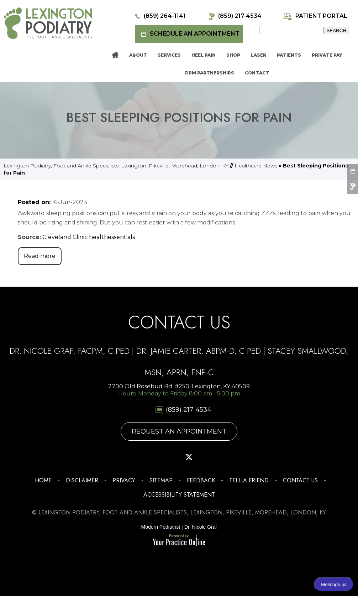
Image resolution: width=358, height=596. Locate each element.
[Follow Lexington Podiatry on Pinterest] (169, 457)
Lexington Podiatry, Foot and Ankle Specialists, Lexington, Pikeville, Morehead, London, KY (116, 165)
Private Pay (327, 55)
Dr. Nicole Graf (200, 527)
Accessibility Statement (179, 495)
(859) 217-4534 (234, 16)
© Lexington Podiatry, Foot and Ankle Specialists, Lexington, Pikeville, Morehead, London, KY (179, 512)
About (138, 55)
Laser (258, 55)
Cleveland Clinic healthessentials (88, 237)
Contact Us (300, 480)
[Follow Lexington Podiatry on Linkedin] (229, 457)
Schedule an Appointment (189, 34)
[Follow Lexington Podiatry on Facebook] (149, 457)
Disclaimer (82, 480)
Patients (289, 55)
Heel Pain (203, 55)
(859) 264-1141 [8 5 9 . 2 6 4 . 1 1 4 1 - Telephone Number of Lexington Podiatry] (159, 16)
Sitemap (161, 480)
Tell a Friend (249, 480)
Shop (233, 55)
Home (115, 55)
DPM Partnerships (209, 73)
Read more (40, 256)
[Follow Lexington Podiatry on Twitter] (189, 457)
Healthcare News (256, 165)
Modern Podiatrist (160, 527)
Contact (257, 73)
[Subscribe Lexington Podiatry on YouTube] (209, 457)
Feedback (201, 480)
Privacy (123, 480)
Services (169, 55)
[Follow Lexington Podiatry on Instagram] (129, 457)
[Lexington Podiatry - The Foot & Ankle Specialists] (48, 23)
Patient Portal (315, 16)
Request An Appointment (179, 431)
